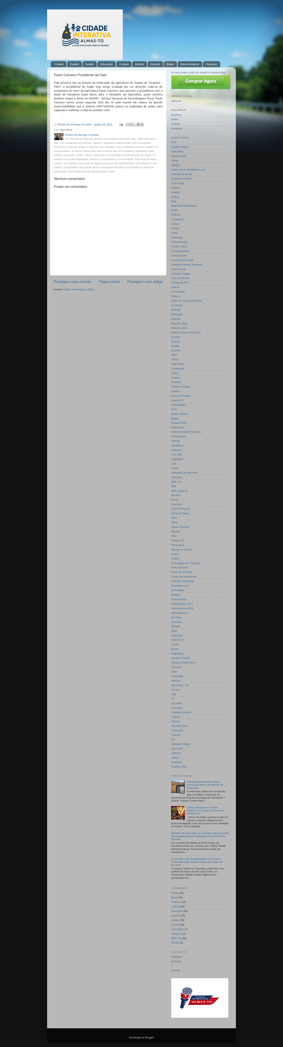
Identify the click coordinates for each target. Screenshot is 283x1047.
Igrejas (175, 418)
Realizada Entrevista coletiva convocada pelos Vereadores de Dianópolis (205, 784)
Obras (174, 522)
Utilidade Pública (180, 744)
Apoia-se (176, 100)
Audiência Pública (181, 178)
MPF (174, 486)
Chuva (175, 223)
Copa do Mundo (180, 278)
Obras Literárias (180, 526)
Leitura (175, 468)
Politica (175, 558)
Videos (175, 757)
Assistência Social (181, 174)
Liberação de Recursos (184, 472)
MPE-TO (176, 481)
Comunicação (179, 255)
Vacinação (177, 748)
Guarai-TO (177, 400)
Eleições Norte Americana (186, 332)
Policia (175, 554)
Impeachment (179, 422)
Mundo (139, 64)
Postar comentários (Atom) (79, 289)
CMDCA (176, 214)
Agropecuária (178, 156)
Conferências (178, 269)
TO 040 (175, 689)
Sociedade (177, 676)
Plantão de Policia (181, 549)
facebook (176, 114)
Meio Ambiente (189, 64)
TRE (173, 694)
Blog (173, 201)
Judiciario (176, 450)
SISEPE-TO (178, 639)
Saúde (90, 64)
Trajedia (175, 716)
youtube (175, 123)
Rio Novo (176, 617)
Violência (176, 762)
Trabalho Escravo (181, 712)
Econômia (177, 305)
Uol (173, 739)
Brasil (170, 64)
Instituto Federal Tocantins (186, 431)
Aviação (175, 192)
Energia (175, 337)
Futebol (175, 391)
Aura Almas (177, 183)
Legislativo (177, 459)
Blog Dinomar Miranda (184, 205)
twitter (174, 119)
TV (172, 698)
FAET (174, 355)
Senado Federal (180, 658)
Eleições (176, 318)
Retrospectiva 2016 (182, 608)
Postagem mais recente (72, 282)
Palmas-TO (177, 540)
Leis (173, 463)
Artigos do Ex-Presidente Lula (188, 169)
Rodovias (176, 622)
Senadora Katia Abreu (183, 662)
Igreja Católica (179, 413)
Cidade (59, 64)
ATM (173, 142)
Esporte (155, 64)
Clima (174, 232)
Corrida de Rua (180, 282)
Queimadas (177, 590)
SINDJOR (176, 635)
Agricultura (66, 129)
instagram (176, 128)
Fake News (177, 364)
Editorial (175, 309)
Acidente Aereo (180, 146)
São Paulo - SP (180, 685)
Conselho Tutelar (180, 273)
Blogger (149, 1037)
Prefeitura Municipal (182, 581)
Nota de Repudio (180, 508)
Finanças (211, 64)
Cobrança (176, 237)
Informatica (177, 427)
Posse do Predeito (181, 572)
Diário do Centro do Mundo (186, 300)
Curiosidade (178, 291)
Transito (175, 721)
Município (176, 504)
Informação (177, 929)
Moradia (175, 495)
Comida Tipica (179, 246)
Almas (174, 160)
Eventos (175, 350)
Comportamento (180, 251)
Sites (174, 671)
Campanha (177, 219)
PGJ (173, 536)
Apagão (175, 165)
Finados (175, 377)
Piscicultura (177, 545)
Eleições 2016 (179, 323)
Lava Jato (176, 454)
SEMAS (175, 626)
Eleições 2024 (179, 328)
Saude (175, 644)
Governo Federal (180, 395)
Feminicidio (177, 368)
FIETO (175, 359)
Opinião (175, 531)
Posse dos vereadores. (184, 576)
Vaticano (176, 753)
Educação (106, 64)
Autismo (175, 187)
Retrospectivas (179, 612)
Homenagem (178, 404)
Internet (175, 441)
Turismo (175, 735)
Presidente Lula (180, 585)
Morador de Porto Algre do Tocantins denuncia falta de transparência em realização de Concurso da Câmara (200, 836)
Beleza (175, 196)
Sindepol (176, 667)
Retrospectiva (179, 599)
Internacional (178, 436)
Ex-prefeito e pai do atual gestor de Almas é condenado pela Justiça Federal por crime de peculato (196, 861)
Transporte (177, 730)
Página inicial (109, 282)
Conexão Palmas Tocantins (186, 264)
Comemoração (179, 242)
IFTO (174, 409)
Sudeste (176, 680)
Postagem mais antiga (145, 282)
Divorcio (175, 296)
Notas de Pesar (180, 513)
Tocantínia (177, 708)
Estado (74, 64)
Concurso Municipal (182, 260)
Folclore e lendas (181, 386)
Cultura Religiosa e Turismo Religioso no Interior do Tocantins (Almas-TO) (205, 810)
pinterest (176, 961)
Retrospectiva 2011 (182, 603)
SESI (174, 631)
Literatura (176, 477)
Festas (175, 373)
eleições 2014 (179, 766)
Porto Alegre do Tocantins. (186, 563)
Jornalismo (177, 445)
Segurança (177, 653)
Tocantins (176, 703)
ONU (174, 517)
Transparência (179, 725)
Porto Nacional (179, 567)
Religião (175, 594)
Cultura (123, 64)
